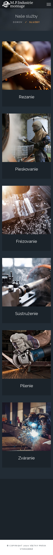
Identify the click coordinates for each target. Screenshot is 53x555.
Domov (17, 22)
